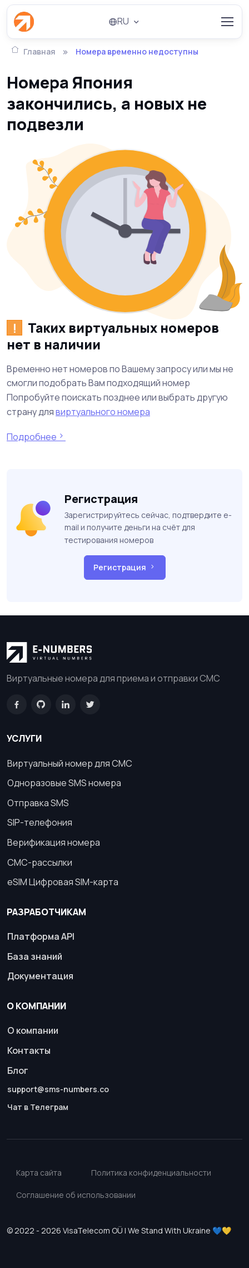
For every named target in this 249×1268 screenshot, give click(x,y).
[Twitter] (90, 704)
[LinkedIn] (66, 704)
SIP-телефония (39, 822)
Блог (17, 1070)
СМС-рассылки (39, 862)
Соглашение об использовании (76, 1195)
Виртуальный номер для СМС (69, 763)
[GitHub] (41, 704)
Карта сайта (39, 1172)
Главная (33, 51)
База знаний (34, 956)
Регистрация (124, 567)
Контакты (29, 1050)
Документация (40, 976)
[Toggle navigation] (226, 22)
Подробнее (36, 437)
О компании (32, 1030)
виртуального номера (103, 412)
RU (118, 21)
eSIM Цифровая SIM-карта (62, 882)
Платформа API (40, 936)
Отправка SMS (38, 803)
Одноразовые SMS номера (64, 783)
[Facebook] (17, 704)
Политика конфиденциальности (151, 1172)
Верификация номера (53, 842)
